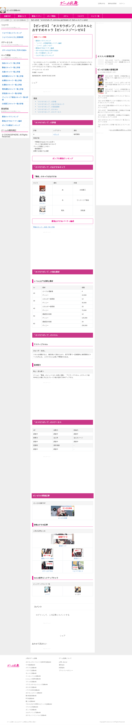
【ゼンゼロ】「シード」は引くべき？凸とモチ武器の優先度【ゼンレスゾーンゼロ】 (117, 84)
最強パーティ (37, 16)
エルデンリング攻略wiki (33, 712)
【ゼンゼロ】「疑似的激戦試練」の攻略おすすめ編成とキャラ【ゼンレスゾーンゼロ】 (114, 111)
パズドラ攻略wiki (31, 670)
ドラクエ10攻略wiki (32, 707)
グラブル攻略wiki (31, 667)
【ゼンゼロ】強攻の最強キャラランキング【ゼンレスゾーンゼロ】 (114, 97)
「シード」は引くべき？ (44, 45)
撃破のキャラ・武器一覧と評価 (44, 227)
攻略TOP (7, 16)
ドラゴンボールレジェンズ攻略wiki (37, 684)
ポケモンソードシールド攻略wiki (36, 715)
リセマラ (80, 16)
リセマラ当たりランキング (45, 55)
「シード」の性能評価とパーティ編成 (48, 43)
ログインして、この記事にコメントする (53, 615)
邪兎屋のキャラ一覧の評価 (12, 93)
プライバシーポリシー (66, 670)
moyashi (40, 72)
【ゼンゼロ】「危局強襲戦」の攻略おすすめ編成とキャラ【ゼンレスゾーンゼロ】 (114, 116)
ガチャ (65, 16)
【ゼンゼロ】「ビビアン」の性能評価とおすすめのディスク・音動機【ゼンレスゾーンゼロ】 (117, 62)
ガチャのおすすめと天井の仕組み (47, 50)
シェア (34, 83)
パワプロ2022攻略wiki (33, 690)
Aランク (56, 134)
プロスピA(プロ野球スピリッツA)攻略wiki (39, 704)
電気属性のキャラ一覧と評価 (12, 89)
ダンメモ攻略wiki (31, 710)
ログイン (122, 3)
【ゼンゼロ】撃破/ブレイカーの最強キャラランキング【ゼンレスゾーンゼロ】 (114, 101)
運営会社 (61, 665)
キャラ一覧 (95, 16)
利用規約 (61, 667)
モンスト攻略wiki (31, 673)
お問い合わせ (63, 662)
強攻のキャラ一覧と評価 (11, 63)
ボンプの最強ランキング (44, 53)
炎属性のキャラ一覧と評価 (12, 80)
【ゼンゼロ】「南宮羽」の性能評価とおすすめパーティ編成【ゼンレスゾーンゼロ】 (117, 78)
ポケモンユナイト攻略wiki (34, 693)
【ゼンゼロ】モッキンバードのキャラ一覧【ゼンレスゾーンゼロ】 (114, 121)
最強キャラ (22, 16)
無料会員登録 (112, 3)
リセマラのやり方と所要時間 (12, 37)
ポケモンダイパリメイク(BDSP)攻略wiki (38, 662)
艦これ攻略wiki (30, 701)
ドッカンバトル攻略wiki (33, 676)
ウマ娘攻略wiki (30, 665)
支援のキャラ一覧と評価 (11, 72)
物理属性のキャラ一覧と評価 (12, 76)
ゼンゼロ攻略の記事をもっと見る (120, 130)
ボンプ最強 (51, 16)
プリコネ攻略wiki (31, 682)
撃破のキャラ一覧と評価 (11, 67)
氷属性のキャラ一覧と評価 (12, 85)
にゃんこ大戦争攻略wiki (33, 679)
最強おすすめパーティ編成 (45, 48)
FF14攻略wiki (30, 698)
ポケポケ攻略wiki (31, 687)
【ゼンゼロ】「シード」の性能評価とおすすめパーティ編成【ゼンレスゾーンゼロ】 (117, 91)
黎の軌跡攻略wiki (31, 696)
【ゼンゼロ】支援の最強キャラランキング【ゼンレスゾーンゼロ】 (114, 106)
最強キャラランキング (43, 41)
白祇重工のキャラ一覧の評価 (12, 104)
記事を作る (101, 3)
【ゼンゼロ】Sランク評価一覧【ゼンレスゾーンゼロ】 (114, 125)
